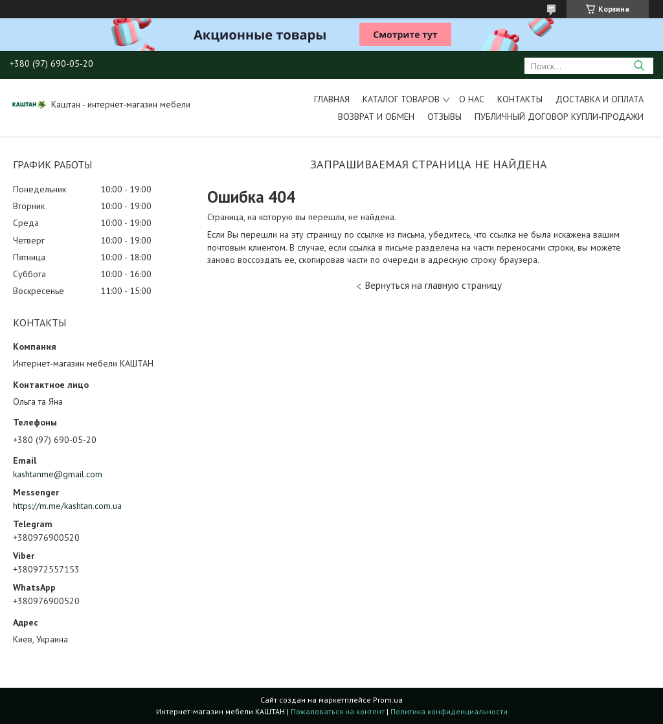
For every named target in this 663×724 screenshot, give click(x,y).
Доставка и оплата (600, 99)
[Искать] (638, 66)
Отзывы (444, 116)
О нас (471, 99)
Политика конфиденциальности (449, 711)
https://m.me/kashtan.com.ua (67, 506)
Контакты (520, 99)
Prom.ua (388, 700)
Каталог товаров (401, 99)
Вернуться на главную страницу (433, 285)
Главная (332, 99)
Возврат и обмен (376, 116)
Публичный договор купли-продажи (559, 116)
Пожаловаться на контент (338, 711)
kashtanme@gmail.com (57, 474)
